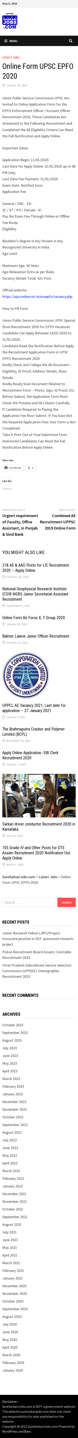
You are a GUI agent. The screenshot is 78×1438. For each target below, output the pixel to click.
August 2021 (12, 1224)
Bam (27, 1431)
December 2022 (14, 1101)
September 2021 (15, 1216)
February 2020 (13, 1362)
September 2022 (15, 1124)
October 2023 (12, 1025)
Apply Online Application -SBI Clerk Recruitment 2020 (30, 755)
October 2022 (12, 1117)
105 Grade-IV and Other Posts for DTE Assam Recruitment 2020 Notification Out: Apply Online (36, 853)
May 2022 (9, 1155)
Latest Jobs (11, 57)
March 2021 (11, 1262)
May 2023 (9, 1063)
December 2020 (14, 1285)
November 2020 (14, 1293)
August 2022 (12, 1132)
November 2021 (14, 1201)
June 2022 (10, 1147)
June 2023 (10, 1055)
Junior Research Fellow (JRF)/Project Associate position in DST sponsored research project (37, 939)
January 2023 (12, 1094)
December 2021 (14, 1193)
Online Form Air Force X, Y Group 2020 (33, 617)
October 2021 (12, 1209)
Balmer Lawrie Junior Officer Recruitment (35, 636)
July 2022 (9, 1140)
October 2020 (12, 1301)
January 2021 (12, 1278)
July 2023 (9, 1048)
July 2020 (9, 1324)
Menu (10, 41)
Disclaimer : (10, 1401)
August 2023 (12, 1040)
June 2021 (10, 1239)
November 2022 (14, 1109)
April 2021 (9, 1255)
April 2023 (9, 1071)
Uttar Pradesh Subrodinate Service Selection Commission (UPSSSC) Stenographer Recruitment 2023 (36, 971)
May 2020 (9, 1339)
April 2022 (9, 1163)
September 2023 (15, 1032)
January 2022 (12, 1186)
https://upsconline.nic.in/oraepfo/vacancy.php (37, 296)
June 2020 (10, 1332)
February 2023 (13, 1086)
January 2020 (12, 1370)
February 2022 (13, 1178)
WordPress (10, 1431)
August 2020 (12, 1316)
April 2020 (9, 1347)
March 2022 (11, 1170)
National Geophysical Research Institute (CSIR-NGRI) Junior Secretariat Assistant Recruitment (35, 594)
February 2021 (13, 1270)
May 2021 (9, 1247)
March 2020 (11, 1355)
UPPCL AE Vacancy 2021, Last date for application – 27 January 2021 (34, 708)
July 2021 (9, 1232)
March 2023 (11, 1078)
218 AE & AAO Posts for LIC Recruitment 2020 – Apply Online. (35, 568)
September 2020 (15, 1308)
